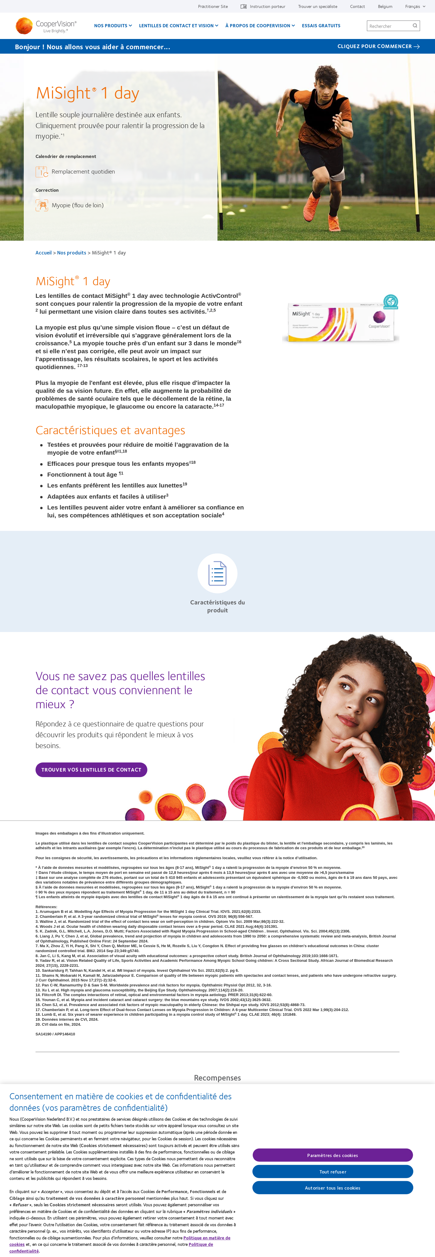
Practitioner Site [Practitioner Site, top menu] (213, 6)
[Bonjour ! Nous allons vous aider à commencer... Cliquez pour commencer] (217, 46)
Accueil (44, 252)
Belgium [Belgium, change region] (385, 6)
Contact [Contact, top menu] (357, 6)
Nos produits (71, 252)
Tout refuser (332, 1174)
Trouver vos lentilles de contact (91, 769)
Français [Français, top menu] (412, 6)
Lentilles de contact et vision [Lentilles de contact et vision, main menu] (176, 25)
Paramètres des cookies (332, 1158)
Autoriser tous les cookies (332, 1190)
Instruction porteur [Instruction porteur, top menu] (267, 6)
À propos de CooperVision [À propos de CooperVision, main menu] (257, 25)
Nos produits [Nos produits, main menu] (110, 25)
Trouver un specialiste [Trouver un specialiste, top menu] (317, 6)
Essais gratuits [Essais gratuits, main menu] (321, 25)
